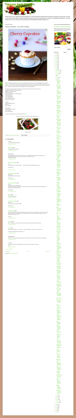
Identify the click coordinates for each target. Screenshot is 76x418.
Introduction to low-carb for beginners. (62, 26)
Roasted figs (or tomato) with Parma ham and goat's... (58, 272)
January (57, 402)
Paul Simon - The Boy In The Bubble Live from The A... (58, 179)
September (58, 74)
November (58, 71)
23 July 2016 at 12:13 (11, 246)
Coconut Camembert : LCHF (58, 331)
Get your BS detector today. (58, 116)
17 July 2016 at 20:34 (11, 218)
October (57, 73)
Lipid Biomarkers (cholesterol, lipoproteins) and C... (58, 363)
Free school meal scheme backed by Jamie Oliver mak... (58, 218)
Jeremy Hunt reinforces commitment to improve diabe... (58, 247)
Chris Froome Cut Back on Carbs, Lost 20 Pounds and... (58, 124)
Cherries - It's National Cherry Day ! (58, 243)
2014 (56, 405)
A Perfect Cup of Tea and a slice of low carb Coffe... (58, 392)
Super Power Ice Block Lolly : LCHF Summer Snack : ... (58, 107)
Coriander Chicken (58, 183)
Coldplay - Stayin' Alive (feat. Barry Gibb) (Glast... (58, 174)
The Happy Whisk (11, 210)
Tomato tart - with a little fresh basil (58, 255)
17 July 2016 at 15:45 (11, 150)
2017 (56, 67)
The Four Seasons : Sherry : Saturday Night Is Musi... (58, 238)
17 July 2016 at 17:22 (11, 159)
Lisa (9, 242)
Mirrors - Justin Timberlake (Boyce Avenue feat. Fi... (58, 97)
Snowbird (10, 221)
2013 (56, 407)
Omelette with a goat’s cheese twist (58, 146)
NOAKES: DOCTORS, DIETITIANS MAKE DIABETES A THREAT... (58, 317)
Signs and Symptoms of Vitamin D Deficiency (58, 142)
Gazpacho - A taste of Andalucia (58, 350)
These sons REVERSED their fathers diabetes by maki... (58, 200)
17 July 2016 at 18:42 (11, 191)
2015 (56, 404)
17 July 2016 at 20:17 (11, 207)
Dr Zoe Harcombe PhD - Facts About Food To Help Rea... (58, 209)
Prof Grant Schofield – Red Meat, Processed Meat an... (58, 327)
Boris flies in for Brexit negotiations (58, 252)
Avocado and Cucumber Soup (58, 128)
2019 (56, 64)
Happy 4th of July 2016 (58, 360)
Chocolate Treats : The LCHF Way (58, 282)
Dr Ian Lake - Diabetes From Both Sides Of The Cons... (58, 277)
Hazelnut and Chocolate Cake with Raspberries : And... (58, 87)
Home (28, 251)
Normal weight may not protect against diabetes (58, 259)
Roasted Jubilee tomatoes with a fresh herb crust (58, 381)
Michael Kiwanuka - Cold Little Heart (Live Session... (58, 161)
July (57, 78)
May (57, 396)
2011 (56, 410)
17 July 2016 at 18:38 (11, 169)
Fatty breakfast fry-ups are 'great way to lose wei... (58, 267)
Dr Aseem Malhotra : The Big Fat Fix (58, 132)
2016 (56, 69)
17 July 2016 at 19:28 (11, 197)
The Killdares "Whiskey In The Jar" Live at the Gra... (58, 166)
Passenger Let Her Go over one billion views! (58, 102)
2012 (56, 408)
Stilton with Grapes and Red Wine (58, 191)
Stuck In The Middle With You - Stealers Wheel (58, 233)
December (58, 70)
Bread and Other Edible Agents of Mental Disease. (58, 82)
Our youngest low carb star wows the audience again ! (58, 155)
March (57, 399)
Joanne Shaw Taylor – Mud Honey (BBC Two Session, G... (58, 376)
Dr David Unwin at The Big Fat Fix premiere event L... (58, 150)
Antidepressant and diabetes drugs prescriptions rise (58, 346)
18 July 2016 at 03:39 (11, 239)
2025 (56, 55)
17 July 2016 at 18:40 (11, 179)
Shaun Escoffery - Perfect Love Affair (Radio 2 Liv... (58, 92)
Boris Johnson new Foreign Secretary (58, 263)
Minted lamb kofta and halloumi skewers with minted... (58, 312)
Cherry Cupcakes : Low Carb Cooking (58, 223)
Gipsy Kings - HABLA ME (58, 170)
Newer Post (7, 251)
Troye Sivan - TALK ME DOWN (58, 372)
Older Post (48, 251)
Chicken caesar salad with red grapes (58, 120)
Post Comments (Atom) (14, 253)
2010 (56, 411)
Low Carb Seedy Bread (58, 136)
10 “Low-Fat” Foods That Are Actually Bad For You (58, 342)
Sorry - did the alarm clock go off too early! (58, 290)
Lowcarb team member (12, 162)
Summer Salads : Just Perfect (58, 204)
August (57, 77)
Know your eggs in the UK (58, 138)
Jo (8, 141)
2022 (56, 60)
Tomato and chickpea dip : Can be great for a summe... (58, 195)
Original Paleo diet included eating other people (58, 286)
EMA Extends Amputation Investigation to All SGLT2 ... (58, 294)
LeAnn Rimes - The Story (58, 229)
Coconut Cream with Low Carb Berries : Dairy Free (58, 368)
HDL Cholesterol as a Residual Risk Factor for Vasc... (58, 355)
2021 (56, 61)
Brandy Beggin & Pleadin (58, 227)
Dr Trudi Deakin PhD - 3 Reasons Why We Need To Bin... (58, 336)
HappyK (9, 194)
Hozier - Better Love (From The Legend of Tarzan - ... (58, 301)
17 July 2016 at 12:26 (11, 144)
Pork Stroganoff (58, 298)
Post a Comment (9, 249)
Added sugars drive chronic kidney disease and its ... (58, 112)
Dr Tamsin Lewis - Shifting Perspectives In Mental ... (58, 186)
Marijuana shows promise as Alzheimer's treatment (58, 387)
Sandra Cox (10, 147)
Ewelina (6, 84)
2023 (56, 58)
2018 (56, 66)
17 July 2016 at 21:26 (11, 224)
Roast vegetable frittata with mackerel (58, 323)
